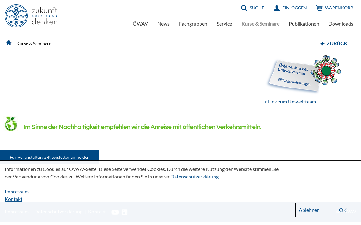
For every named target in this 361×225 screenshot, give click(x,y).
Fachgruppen (193, 24)
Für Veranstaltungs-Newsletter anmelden (50, 157)
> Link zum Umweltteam (290, 101)
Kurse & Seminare (260, 24)
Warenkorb (339, 7)
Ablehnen (309, 210)
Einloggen (294, 7)
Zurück (337, 43)
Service (224, 24)
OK (343, 210)
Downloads (341, 24)
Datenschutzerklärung (195, 176)
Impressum (17, 191)
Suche (257, 7)
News (163, 24)
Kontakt (13, 199)
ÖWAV (140, 24)
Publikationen (304, 24)
